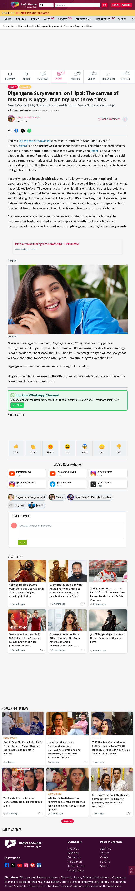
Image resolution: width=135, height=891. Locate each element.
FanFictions (83, 19)
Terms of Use (76, 866)
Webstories (103, 19)
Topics (35, 19)
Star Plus (105, 848)
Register (126, 5)
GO (104, 5)
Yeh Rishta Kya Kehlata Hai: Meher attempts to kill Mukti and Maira (22, 801)
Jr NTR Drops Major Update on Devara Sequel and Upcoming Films (107, 638)
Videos (122, 19)
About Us (73, 848)
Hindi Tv (13, 87)
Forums (21, 19)
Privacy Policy (76, 870)
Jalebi (94, 151)
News (8, 19)
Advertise (73, 853)
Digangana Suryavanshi (34, 141)
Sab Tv (104, 866)
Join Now (17, 404)
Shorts (62, 19)
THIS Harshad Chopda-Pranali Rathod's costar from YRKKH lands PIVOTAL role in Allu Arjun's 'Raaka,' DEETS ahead (111, 748)
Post (22, 542)
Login (115, 5)
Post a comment (109, 119)
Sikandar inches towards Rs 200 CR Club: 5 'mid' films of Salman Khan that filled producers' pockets (25, 640)
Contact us (74, 857)
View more (68, 821)
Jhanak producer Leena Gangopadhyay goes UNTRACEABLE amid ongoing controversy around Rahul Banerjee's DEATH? (64, 750)
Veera (23, 146)
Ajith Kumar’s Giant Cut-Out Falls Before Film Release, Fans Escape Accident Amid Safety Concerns (107, 594)
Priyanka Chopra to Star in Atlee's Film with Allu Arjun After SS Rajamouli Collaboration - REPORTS (65, 640)
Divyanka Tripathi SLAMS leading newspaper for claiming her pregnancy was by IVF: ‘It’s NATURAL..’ (111, 800)
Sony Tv (105, 861)
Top (132, 870)
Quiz (47, 19)
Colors (104, 857)
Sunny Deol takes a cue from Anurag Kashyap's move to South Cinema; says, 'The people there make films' (66, 590)
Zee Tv (104, 853)
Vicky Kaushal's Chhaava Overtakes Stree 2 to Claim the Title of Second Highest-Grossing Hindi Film (26, 590)
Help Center (75, 861)
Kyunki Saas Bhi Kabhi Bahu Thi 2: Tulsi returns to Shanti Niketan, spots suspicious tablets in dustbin (22, 748)
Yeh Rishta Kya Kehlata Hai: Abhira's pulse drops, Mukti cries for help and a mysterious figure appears (66, 803)
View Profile (21, 121)
